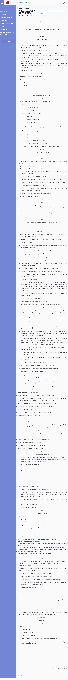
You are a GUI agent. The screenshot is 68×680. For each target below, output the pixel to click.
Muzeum (3, 8)
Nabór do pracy (5, 20)
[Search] (51, 11)
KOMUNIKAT (4, 30)
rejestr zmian (22, 678)
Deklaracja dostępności (7, 17)
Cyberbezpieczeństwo (7, 23)
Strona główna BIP (8, 41)
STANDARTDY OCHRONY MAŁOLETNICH (7, 33)
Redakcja (3, 14)
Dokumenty (4, 11)
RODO (2, 26)
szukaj (42, 13)
